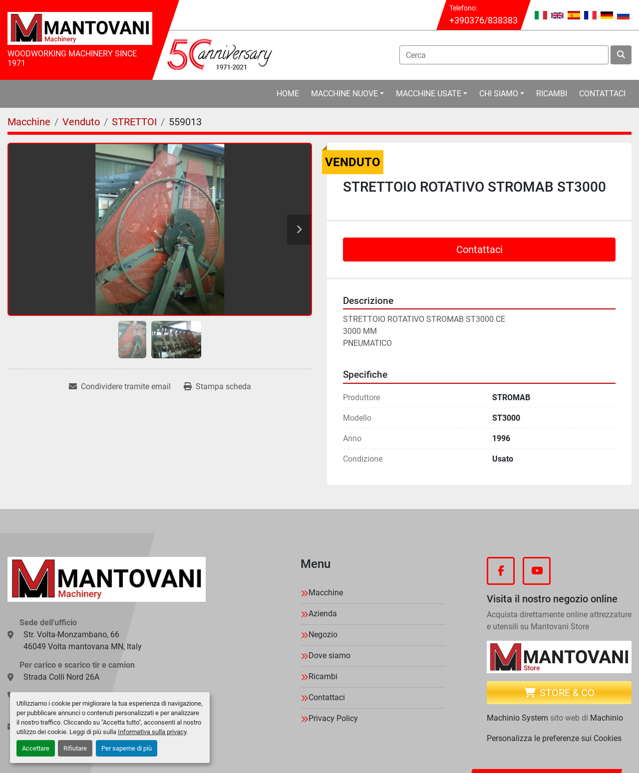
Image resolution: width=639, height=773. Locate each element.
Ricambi (551, 93)
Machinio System (517, 718)
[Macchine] (28, 122)
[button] (347, 94)
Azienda (323, 613)
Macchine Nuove (344, 93)
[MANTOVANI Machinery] (106, 579)
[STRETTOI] (134, 122)
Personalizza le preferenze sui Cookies (554, 738)
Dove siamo (329, 655)
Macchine (326, 592)
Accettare (35, 748)
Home (288, 93)
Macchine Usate (428, 93)
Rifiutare (75, 748)
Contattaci (602, 93)
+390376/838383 (483, 20)
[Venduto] (81, 122)
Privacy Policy (333, 718)
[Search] (504, 54)
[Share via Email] (119, 386)
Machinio (606, 718)
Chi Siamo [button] (498, 93)
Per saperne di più (126, 748)
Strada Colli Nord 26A (61, 677)
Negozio (323, 634)
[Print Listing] (217, 386)
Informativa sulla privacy (152, 732)
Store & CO (559, 693)
